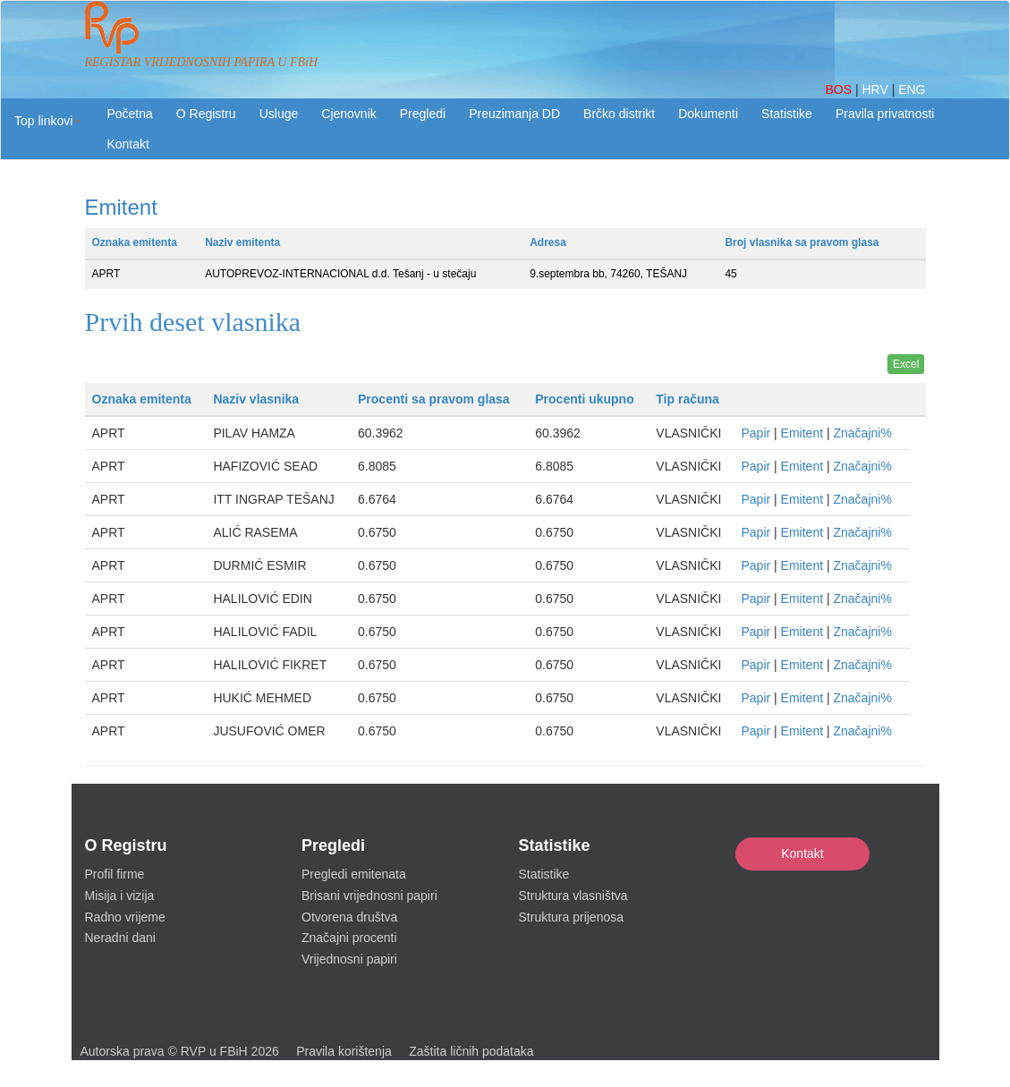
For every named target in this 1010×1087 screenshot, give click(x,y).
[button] (48, 120)
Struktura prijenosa (571, 917)
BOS (839, 89)
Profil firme (115, 874)
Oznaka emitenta (134, 242)
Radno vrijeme (125, 917)
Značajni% (862, 433)
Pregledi (423, 113)
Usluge (279, 113)
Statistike (786, 113)
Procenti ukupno (584, 399)
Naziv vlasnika (256, 399)
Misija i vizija (120, 895)
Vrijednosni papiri (349, 959)
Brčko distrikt (619, 113)
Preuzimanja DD (514, 113)
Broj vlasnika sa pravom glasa (801, 242)
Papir (755, 433)
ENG (911, 89)
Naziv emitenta (242, 242)
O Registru (206, 113)
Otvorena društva (349, 917)
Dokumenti (708, 113)
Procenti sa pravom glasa (434, 399)
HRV (876, 89)
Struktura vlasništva (573, 895)
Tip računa (687, 399)
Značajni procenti (349, 937)
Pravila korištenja (344, 1051)
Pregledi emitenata (353, 874)
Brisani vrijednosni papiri (369, 895)
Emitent (802, 433)
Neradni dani (120, 937)
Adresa (548, 242)
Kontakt (802, 853)
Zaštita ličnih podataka (471, 1051)
